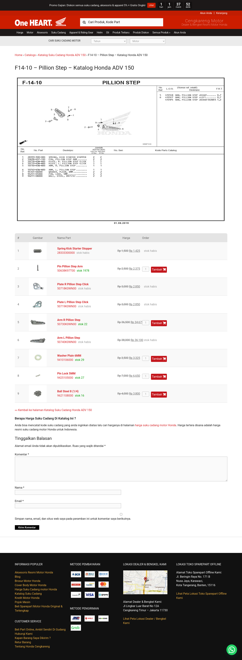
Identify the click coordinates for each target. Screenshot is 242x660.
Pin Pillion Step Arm (70, 266)
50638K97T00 (66, 270)
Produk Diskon (141, 32)
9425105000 (65, 377)
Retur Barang (23, 642)
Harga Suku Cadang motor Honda (36, 589)
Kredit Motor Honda (27, 598)
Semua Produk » (161, 32)
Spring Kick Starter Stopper (74, 248)
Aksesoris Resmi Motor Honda (34, 572)
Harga (20, 32)
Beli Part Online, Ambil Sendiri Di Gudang (40, 629)
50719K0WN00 (66, 306)
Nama (19, 487)
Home (18, 55)
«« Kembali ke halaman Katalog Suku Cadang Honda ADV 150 (53, 410)
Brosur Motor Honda (27, 581)
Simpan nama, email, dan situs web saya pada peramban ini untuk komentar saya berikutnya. (73, 518)
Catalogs (30, 55)
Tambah (159, 269)
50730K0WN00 (66, 324)
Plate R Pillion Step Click (73, 284)
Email (19, 501)
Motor (30, 32)
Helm (100, 32)
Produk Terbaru (121, 32)
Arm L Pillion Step (68, 337)
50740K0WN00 (66, 342)
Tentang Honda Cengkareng (32, 646)
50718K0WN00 (66, 288)
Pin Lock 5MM (66, 373)
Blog (18, 576)
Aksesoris (42, 32)
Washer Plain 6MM (69, 355)
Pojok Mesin (22, 602)
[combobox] (121, 22)
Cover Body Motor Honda (30, 585)
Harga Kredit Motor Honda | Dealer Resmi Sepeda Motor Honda (40, 22)
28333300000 (66, 252)
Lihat (151, 5)
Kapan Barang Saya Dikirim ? (33, 638)
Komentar (22, 454)
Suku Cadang (58, 32)
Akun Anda (206, 13)
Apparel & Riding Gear (81, 32)
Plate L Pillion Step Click (72, 302)
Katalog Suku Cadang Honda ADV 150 (62, 55)
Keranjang (221, 13)
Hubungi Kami (24, 633)
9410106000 (65, 360)
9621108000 (65, 395)
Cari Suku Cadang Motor (64, 40)
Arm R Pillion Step (68, 320)
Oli (107, 32)
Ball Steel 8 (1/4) (68, 391)
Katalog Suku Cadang (28, 593)
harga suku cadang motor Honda (155, 425)
